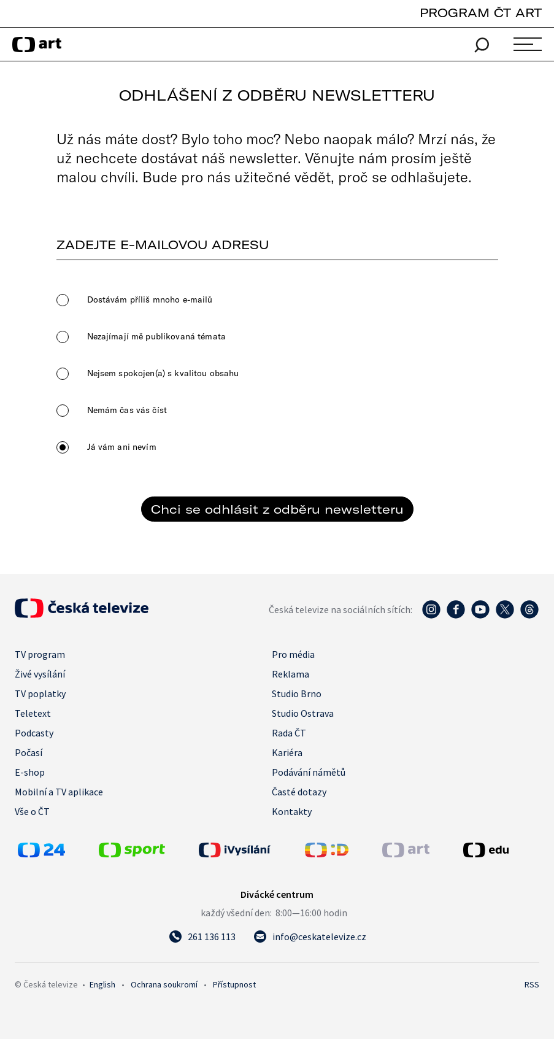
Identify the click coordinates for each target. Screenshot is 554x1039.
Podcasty (34, 733)
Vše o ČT (32, 811)
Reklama (290, 674)
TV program (40, 654)
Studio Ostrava (303, 713)
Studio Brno (296, 693)
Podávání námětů (308, 772)
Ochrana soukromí (164, 984)
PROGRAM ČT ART (481, 12)
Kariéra (287, 752)
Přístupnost (234, 984)
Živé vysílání (40, 674)
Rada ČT (289, 733)
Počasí (28, 752)
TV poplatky (40, 693)
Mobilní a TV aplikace (59, 792)
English (102, 984)
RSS (532, 984)
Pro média (293, 654)
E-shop (30, 772)
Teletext (33, 713)
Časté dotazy (299, 792)
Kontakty (292, 811)
